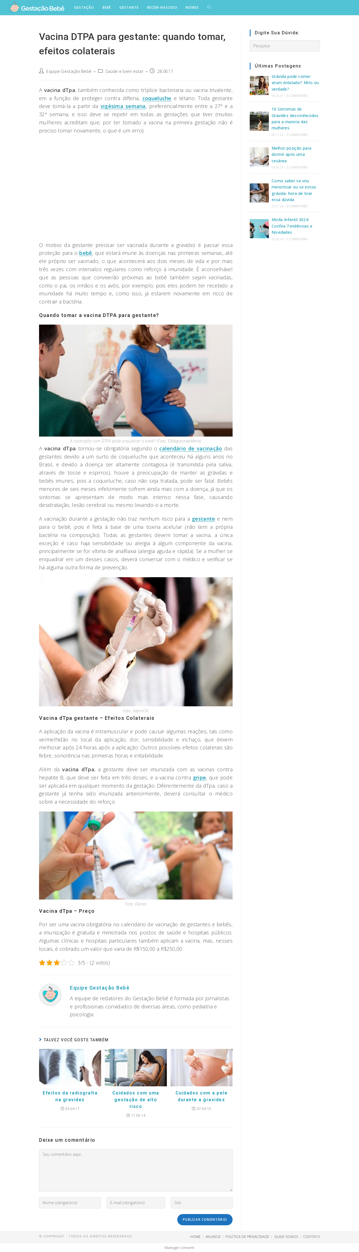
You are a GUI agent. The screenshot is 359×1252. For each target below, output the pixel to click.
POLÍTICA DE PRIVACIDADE (247, 1236)
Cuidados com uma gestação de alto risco (135, 1099)
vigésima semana (123, 106)
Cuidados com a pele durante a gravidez (202, 1096)
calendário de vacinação (190, 448)
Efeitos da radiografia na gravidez (70, 1096)
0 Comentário (297, 96)
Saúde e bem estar (124, 71)
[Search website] (209, 7)
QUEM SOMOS (286, 1236)
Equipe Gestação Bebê (69, 71)
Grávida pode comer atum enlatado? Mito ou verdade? (295, 83)
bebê (85, 252)
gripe (199, 777)
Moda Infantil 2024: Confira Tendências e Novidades (292, 226)
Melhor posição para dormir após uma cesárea (292, 154)
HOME (195, 1236)
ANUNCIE (213, 1236)
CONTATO (311, 1236)
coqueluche (156, 98)
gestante (203, 518)
